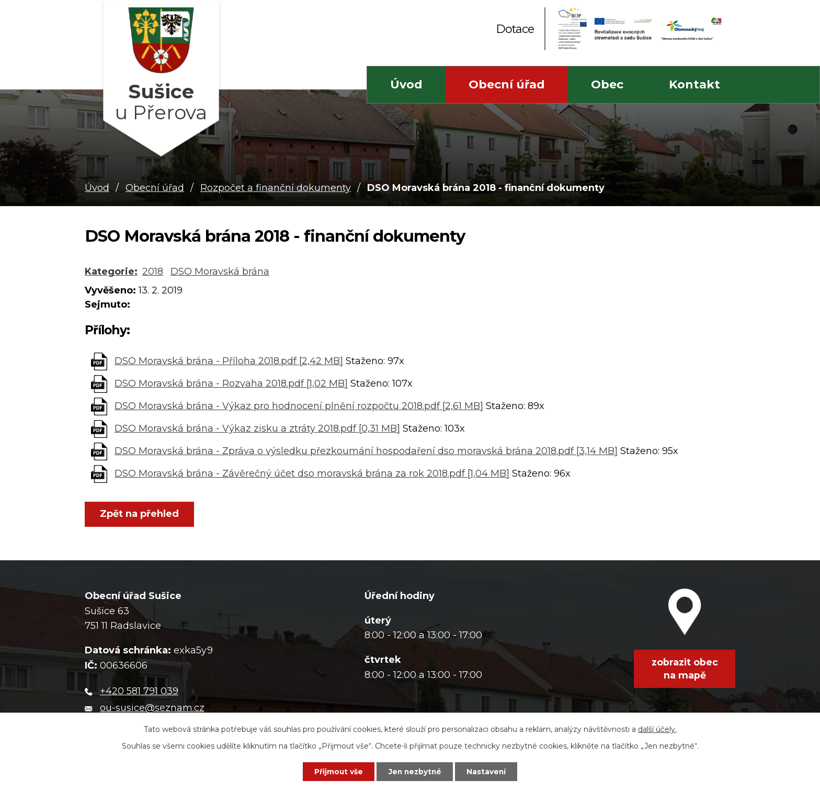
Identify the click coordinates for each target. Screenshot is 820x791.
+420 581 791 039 (139, 691)
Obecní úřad (507, 84)
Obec (607, 84)
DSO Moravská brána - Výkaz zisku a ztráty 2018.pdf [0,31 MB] (257, 428)
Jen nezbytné (415, 771)
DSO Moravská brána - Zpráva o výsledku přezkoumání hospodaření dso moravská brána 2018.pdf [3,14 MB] (366, 451)
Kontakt (694, 84)
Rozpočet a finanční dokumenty (275, 188)
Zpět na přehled (140, 514)
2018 (152, 271)
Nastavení (490, 771)
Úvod (406, 84)
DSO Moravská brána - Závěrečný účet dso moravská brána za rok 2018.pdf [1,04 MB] (312, 473)
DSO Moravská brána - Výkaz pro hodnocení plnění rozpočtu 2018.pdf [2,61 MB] (299, 406)
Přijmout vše (335, 771)
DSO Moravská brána (219, 271)
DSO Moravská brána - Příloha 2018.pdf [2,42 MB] (229, 361)
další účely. (657, 728)
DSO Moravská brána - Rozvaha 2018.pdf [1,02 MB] (231, 383)
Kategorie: (111, 271)
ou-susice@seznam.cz (152, 708)
